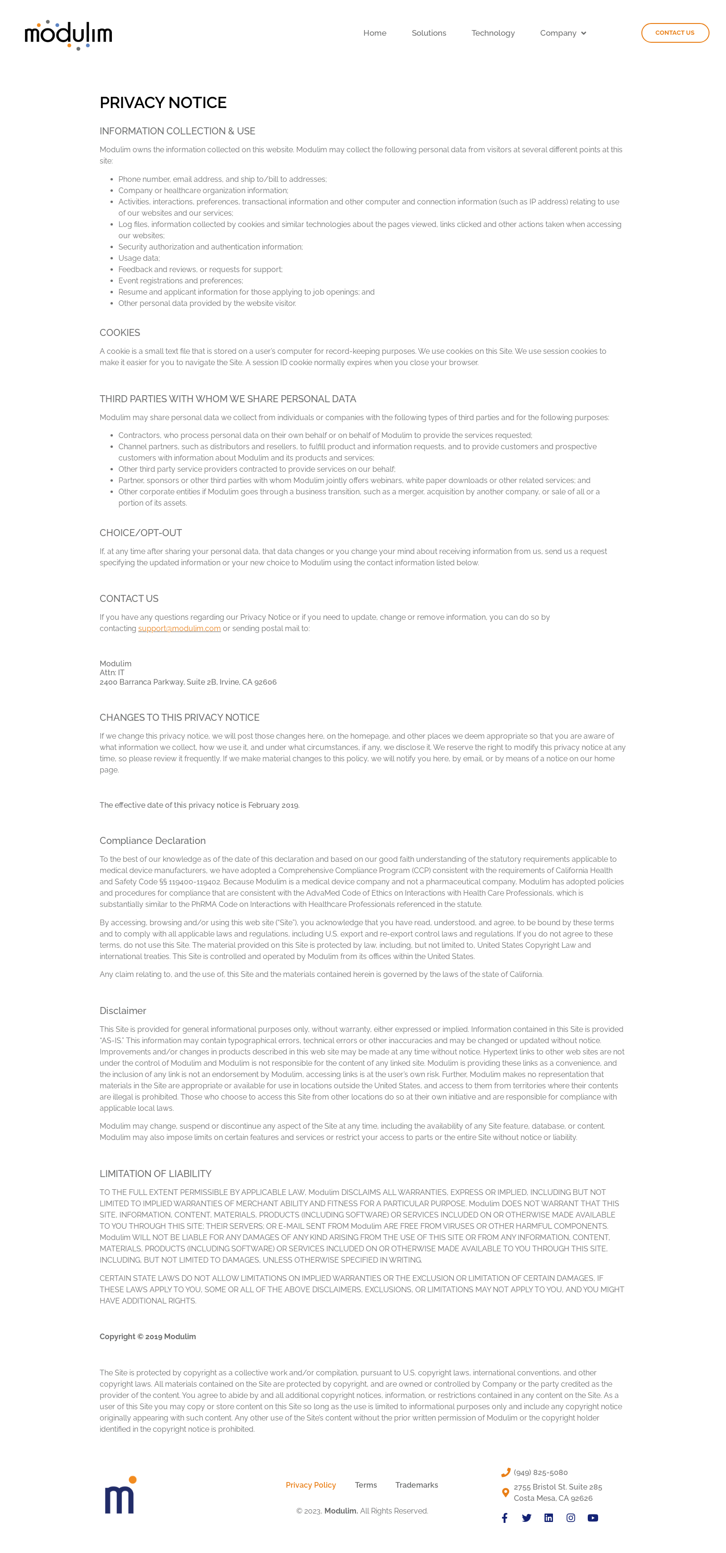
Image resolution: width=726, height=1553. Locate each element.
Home (375, 33)
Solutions (429, 33)
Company (563, 33)
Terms (366, 1485)
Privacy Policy (311, 1485)
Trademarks (417, 1485)
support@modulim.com (179, 628)
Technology (493, 33)
